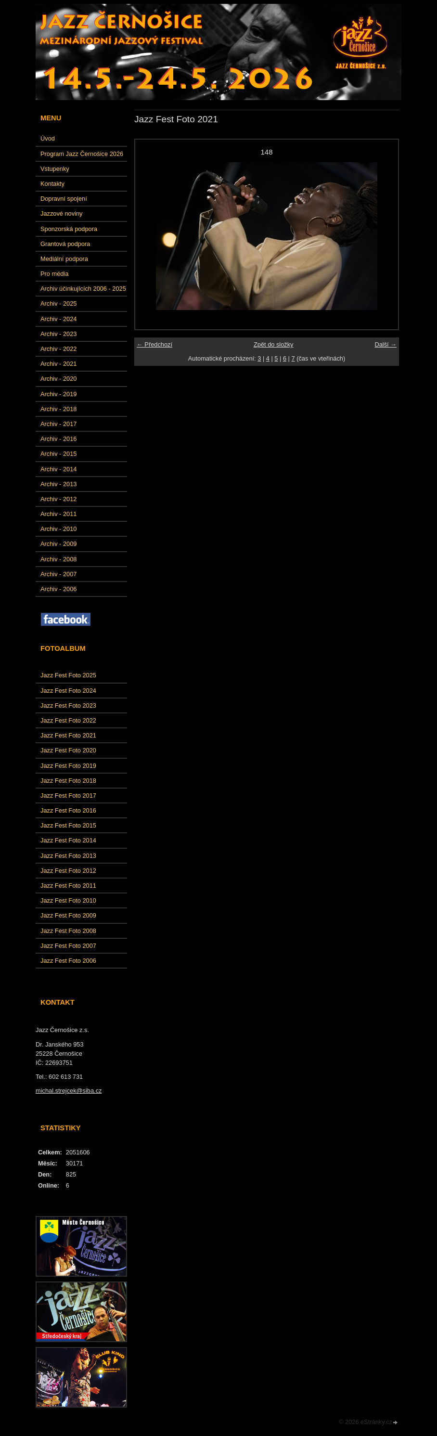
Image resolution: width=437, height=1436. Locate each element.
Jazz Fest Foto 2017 (68, 795)
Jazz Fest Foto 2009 (68, 915)
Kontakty (52, 183)
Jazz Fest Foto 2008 (68, 930)
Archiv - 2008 (58, 559)
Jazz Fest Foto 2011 (68, 885)
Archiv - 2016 (58, 438)
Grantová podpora (65, 243)
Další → (385, 344)
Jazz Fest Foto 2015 (68, 825)
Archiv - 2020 (58, 378)
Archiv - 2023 (58, 333)
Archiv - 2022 (58, 348)
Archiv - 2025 (58, 303)
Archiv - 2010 (58, 528)
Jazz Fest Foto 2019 (68, 765)
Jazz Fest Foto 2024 (68, 690)
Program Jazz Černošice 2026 (81, 153)
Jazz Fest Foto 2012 (68, 870)
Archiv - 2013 (58, 484)
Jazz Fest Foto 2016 (68, 810)
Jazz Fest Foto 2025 (68, 675)
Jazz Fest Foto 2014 (68, 840)
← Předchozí (154, 344)
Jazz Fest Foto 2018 (68, 780)
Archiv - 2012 (58, 499)
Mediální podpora (64, 258)
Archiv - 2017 (58, 423)
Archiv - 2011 (58, 513)
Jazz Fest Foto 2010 (68, 900)
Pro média (54, 273)
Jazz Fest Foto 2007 (68, 945)
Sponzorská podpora (68, 229)
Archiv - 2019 (58, 394)
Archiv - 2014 (58, 469)
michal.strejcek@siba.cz (69, 1090)
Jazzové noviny (61, 213)
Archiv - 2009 (58, 543)
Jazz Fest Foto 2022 (68, 720)
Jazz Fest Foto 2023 (68, 705)
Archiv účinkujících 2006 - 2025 (83, 288)
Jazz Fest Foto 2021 (68, 735)
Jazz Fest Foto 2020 (68, 750)
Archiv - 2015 (58, 453)
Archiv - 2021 (58, 363)
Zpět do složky (274, 344)
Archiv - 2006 (58, 589)
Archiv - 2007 (58, 574)
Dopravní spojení (63, 198)
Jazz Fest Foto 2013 (68, 855)
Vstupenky (54, 168)
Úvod (47, 138)
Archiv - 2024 (58, 319)
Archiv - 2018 (58, 409)
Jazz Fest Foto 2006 (68, 960)
